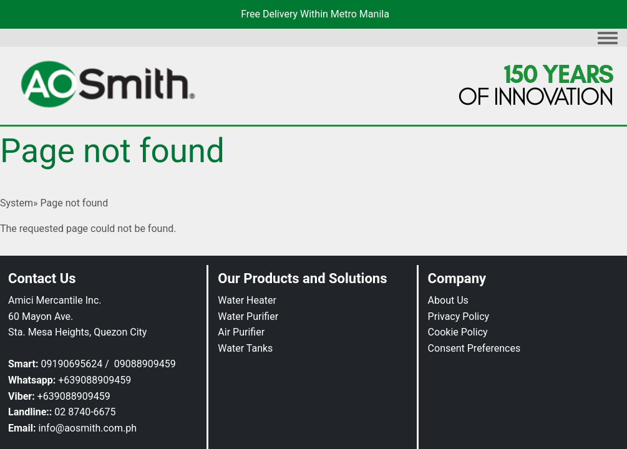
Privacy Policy (459, 316)
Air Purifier (241, 332)
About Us (448, 300)
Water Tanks (245, 348)
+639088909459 (94, 380)
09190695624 (71, 364)
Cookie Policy (458, 332)
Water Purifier (248, 316)
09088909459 (145, 364)
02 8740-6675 (84, 412)
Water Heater (247, 300)
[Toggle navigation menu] (608, 39)
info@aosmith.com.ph (87, 428)
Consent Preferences (474, 348)
